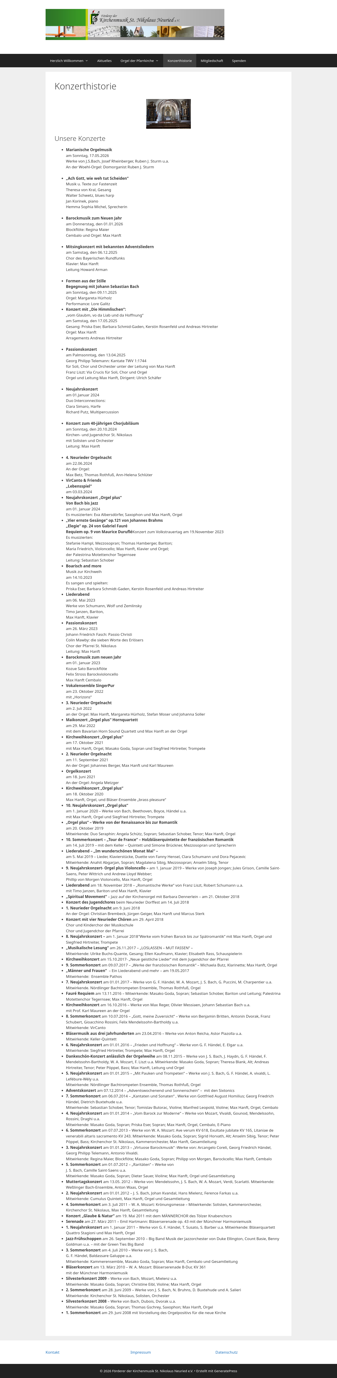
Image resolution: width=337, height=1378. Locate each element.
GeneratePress (225, 1371)
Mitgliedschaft (212, 60)
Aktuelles (104, 60)
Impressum (141, 1352)
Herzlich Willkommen (71, 60)
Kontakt (52, 1352)
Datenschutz (226, 1352)
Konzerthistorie (180, 60)
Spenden (239, 60)
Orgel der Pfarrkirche (142, 60)
